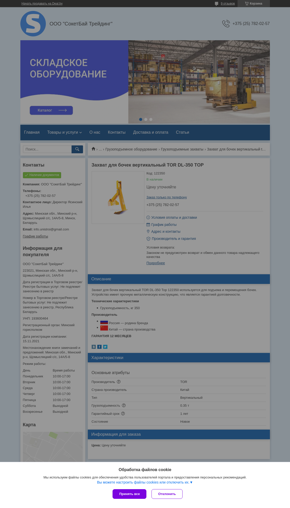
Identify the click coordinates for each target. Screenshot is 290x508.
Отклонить (167, 494)
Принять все (129, 494)
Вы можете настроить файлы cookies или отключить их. (143, 482)
